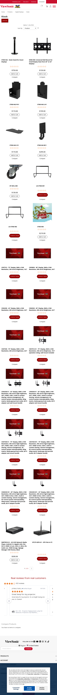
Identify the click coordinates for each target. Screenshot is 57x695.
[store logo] (20, 6)
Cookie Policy (36, 674)
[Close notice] (47, 669)
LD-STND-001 (40, 186)
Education (26, 2)
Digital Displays (19, 12)
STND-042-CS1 (14, 145)
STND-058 (40, 227)
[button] (15, 77)
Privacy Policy (30, 674)
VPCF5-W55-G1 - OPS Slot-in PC (42, 542)
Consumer (42, 2)
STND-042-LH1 (42, 104)
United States (33, 646)
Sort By (20, 28)
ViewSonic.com (16, 2)
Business (33, 2)
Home (3, 12)
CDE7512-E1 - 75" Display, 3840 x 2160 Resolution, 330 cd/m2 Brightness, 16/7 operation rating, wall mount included (42, 351)
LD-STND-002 (12, 227)
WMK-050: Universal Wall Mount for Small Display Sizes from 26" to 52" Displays (40, 62)
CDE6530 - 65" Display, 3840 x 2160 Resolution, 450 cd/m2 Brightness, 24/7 (42, 309)
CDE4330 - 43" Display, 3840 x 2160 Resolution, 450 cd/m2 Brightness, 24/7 (14, 309)
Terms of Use (45, 674)
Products (10, 12)
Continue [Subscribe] (28, 649)
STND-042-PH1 (14, 104)
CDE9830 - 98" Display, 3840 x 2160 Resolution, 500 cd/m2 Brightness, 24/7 (42, 268)
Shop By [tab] (4, 20)
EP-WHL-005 (14, 186)
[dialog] (28, 679)
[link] (28, 611)
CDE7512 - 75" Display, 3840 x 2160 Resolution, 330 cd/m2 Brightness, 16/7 (14, 268)
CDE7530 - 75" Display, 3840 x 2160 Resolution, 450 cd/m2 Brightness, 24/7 (14, 350)
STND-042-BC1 (42, 145)
